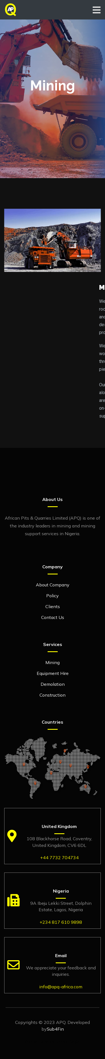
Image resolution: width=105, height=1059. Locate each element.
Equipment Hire (53, 673)
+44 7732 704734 (59, 857)
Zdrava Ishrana (40, 1041)
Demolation (53, 684)
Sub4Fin (55, 1029)
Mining (52, 662)
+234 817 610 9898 (60, 922)
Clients (52, 606)
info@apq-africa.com (60, 986)
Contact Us (52, 617)
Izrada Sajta (68, 1041)
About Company (52, 585)
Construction (52, 695)
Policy (52, 595)
